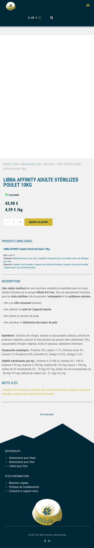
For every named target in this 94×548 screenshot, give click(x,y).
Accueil (7, 164)
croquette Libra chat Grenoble (75, 264)
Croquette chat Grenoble (22, 264)
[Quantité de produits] (13, 222)
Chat (15, 164)
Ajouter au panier (38, 222)
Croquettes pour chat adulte (59, 258)
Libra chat (49, 164)
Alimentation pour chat (22, 258)
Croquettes (42, 258)
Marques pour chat (31, 164)
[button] (88, 5)
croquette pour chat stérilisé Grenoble (19, 267)
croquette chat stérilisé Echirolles (48, 264)
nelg (64, 535)
